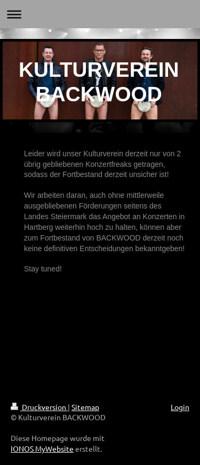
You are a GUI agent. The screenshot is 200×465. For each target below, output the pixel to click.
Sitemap (85, 407)
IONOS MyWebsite (42, 448)
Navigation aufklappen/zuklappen (100, 14)
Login (180, 407)
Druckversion (39, 407)
